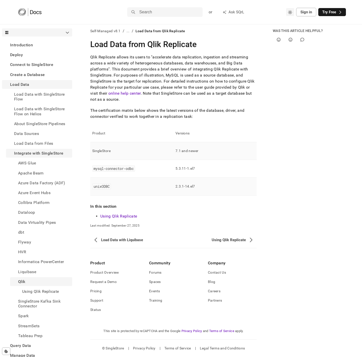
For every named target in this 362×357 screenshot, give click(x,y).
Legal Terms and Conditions (222, 348)
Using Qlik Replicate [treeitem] (40, 291)
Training (155, 300)
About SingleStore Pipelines (39, 123)
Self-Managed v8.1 (105, 31)
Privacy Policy (192, 331)
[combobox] (290, 12)
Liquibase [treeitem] (27, 271)
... (128, 31)
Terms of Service (221, 331)
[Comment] (302, 39)
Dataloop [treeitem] (26, 212)
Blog (211, 282)
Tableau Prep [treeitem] (30, 335)
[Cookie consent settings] (6, 351)
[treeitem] (37, 45)
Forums (155, 272)
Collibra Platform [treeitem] (34, 202)
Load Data (19, 84)
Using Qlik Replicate (118, 216)
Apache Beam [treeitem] (31, 173)
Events (154, 291)
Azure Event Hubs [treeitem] (34, 192)
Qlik (21, 281)
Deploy (16, 54)
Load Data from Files (33, 143)
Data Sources (26, 133)
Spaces (155, 282)
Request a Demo (103, 282)
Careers (214, 291)
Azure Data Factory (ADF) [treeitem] (41, 183)
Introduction (21, 45)
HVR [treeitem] (22, 251)
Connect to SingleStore (31, 64)
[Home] (29, 12)
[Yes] (279, 39)
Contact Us (217, 272)
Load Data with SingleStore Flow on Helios (39, 111)
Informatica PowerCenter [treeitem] (41, 261)
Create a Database (27, 74)
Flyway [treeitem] (24, 242)
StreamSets (28, 326)
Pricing (96, 291)
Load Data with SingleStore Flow (39, 96)
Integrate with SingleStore (38, 153)
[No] (290, 39)
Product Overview (104, 272)
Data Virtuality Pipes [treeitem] (37, 222)
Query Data (20, 345)
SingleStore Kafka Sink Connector (39, 303)
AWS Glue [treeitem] (27, 163)
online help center (124, 93)
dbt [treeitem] (21, 232)
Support (96, 300)
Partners (215, 300)
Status (95, 310)
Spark (23, 315)
